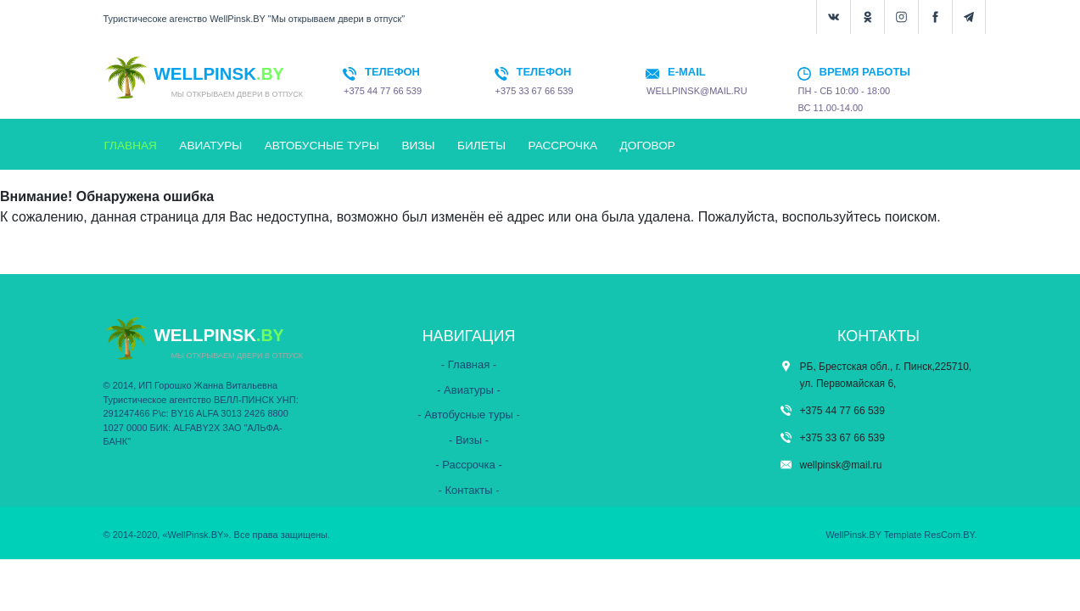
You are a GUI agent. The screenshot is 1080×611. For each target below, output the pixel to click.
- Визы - (469, 440)
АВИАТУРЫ (210, 145)
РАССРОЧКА (563, 145)
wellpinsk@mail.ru (841, 465)
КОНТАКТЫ (135, 181)
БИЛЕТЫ (481, 145)
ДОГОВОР (647, 145)
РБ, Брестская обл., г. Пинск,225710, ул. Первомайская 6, (886, 375)
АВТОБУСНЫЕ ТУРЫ (322, 145)
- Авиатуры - (469, 390)
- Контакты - (468, 490)
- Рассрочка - (468, 464)
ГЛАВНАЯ (130, 145)
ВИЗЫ (417, 145)
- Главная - (468, 364)
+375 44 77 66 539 (842, 411)
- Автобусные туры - (468, 414)
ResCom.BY (949, 535)
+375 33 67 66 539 (842, 438)
